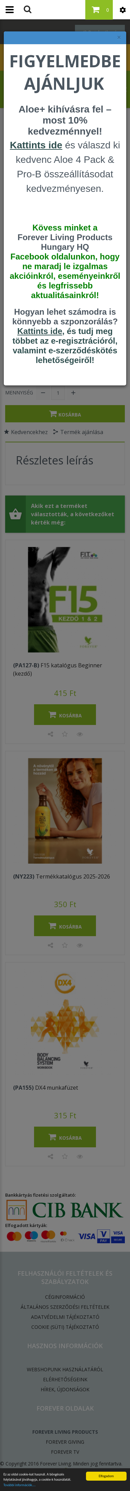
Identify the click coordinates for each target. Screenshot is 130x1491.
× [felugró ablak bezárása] (119, 37)
